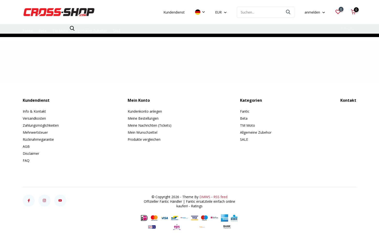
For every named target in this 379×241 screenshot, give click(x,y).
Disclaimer (31, 153)
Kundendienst (174, 12)
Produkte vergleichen (144, 139)
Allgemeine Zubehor (90, 30)
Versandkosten (34, 118)
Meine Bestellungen (143, 118)
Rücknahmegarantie (38, 139)
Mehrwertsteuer (35, 132)
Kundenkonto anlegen (145, 111)
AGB (26, 146)
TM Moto (60, 30)
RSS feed (220, 196)
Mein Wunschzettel (142, 132)
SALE (117, 30)
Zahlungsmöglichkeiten (41, 125)
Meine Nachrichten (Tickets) (149, 125)
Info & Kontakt (34, 111)
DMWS (204, 196)
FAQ (26, 160)
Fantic (28, 30)
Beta (43, 30)
